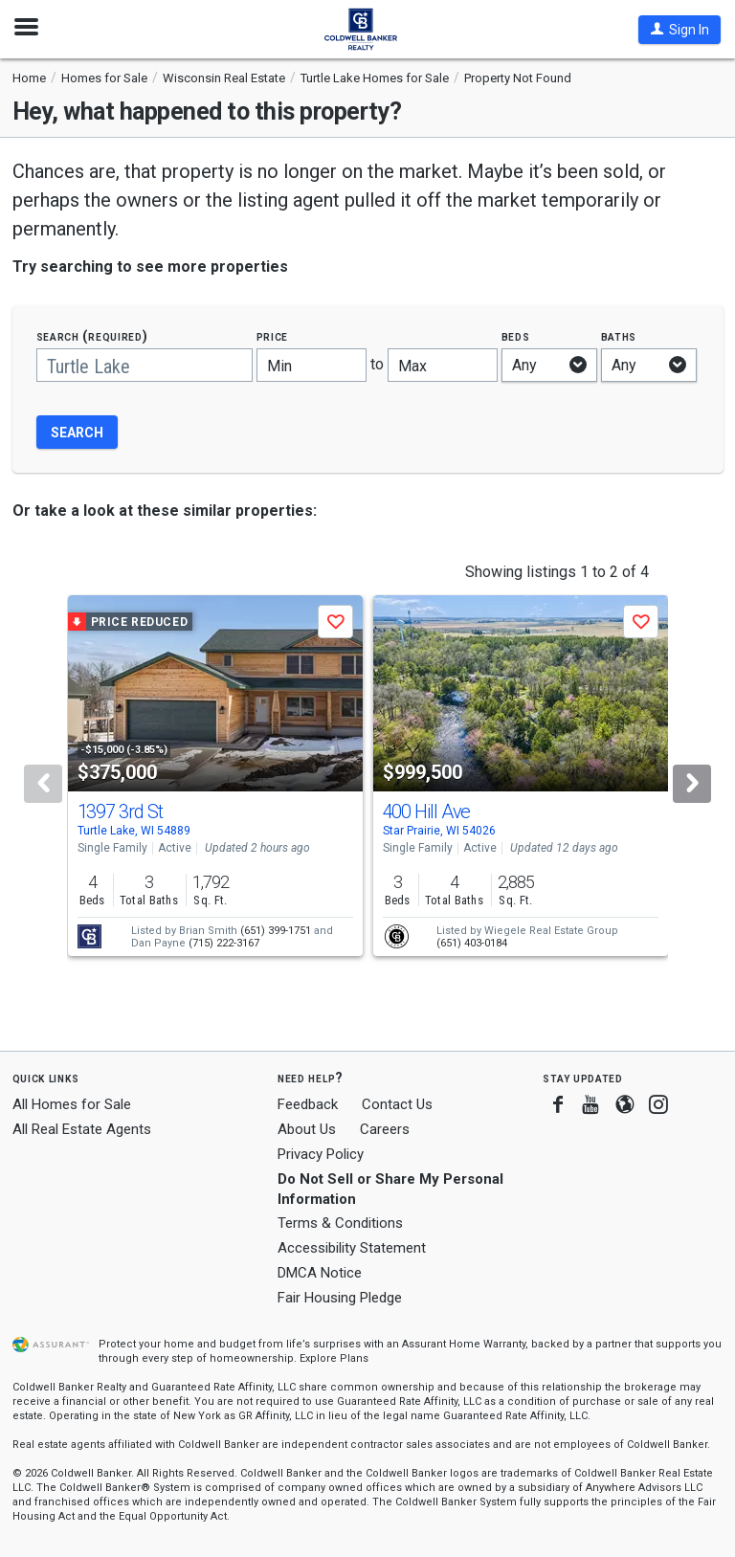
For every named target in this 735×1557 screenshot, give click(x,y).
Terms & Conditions (340, 1223)
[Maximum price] (443, 365)
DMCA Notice (320, 1272)
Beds (515, 336)
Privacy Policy (321, 1154)
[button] (679, 29)
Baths (619, 336)
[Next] (692, 784)
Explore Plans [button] (334, 1358)
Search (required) (92, 336)
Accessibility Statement (352, 1248)
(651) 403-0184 (471, 943)
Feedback (308, 1105)
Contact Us (397, 1104)
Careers (385, 1129)
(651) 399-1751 (275, 930)
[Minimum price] (311, 365)
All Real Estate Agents (81, 1129)
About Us (307, 1129)
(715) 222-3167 (224, 943)
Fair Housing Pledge (340, 1297)
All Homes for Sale (71, 1104)
